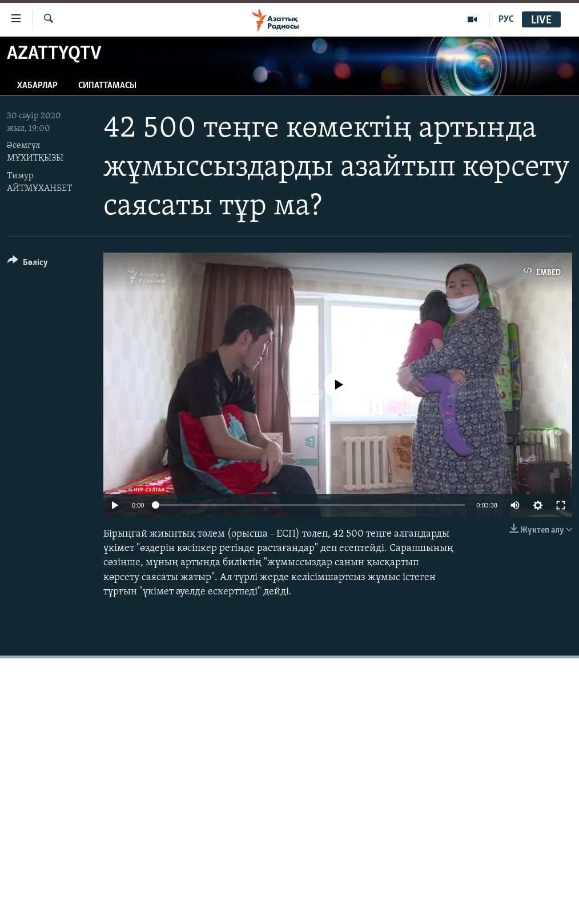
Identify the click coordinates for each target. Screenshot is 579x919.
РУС (506, 19)
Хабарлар (37, 85)
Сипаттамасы (107, 85)
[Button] (27, 264)
